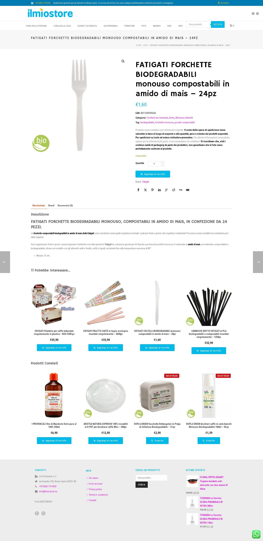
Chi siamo (92, 478)
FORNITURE (129, 26)
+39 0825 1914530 (42, 3)
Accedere (223, 3)
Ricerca (218, 24)
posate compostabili (185, 122)
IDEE (169, 26)
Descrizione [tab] (39, 205)
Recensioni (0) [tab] (65, 205)
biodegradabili (147, 122)
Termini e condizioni (97, 494)
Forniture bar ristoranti (157, 117)
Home (138, 45)
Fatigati (145, 181)
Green (171, 117)
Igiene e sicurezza (87, 26)
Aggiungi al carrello (153, 174)
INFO (180, 26)
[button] (123, 61)
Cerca (141, 484)
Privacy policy (94, 489)
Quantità (140, 163)
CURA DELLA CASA (62, 26)
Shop (145, 45)
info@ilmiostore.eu (48, 491)
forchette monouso (164, 122)
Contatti (91, 500)
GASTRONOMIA (111, 26)
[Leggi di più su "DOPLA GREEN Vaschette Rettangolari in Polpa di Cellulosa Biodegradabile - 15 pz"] (157, 440)
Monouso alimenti (184, 117)
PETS (143, 26)
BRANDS (157, 26)
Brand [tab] (51, 205)
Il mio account (94, 483)
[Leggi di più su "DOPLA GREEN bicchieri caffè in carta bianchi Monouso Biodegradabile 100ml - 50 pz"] (209, 440)
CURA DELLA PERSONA (36, 26)
